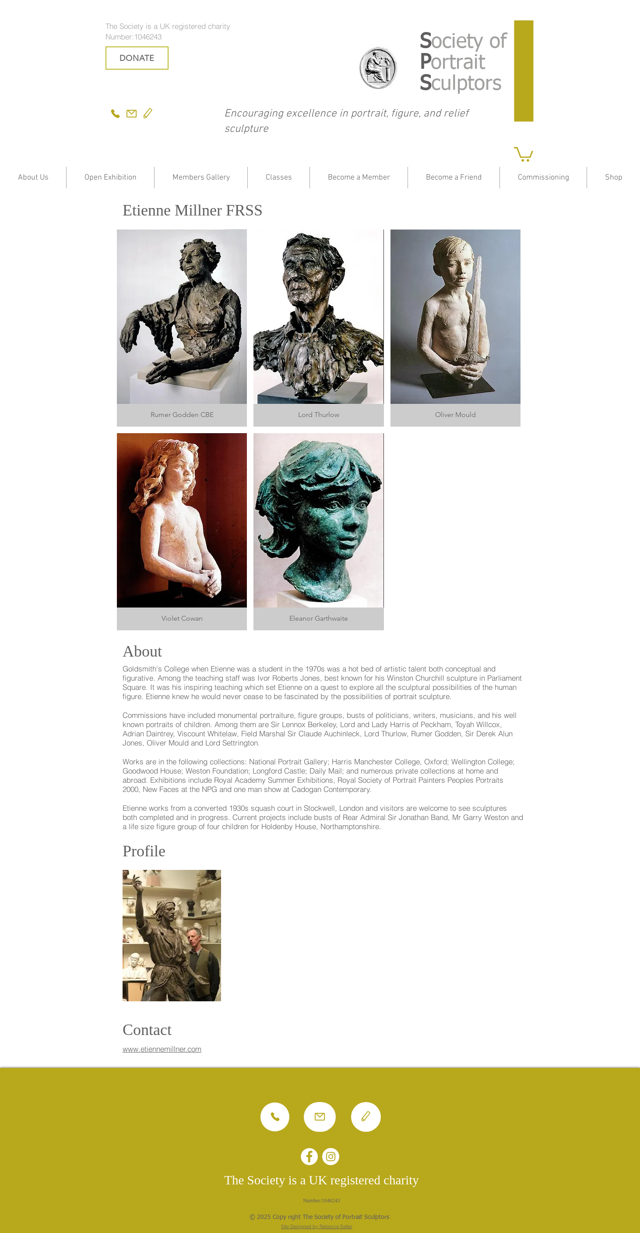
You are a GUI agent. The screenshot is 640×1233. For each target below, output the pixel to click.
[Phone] (115, 114)
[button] (523, 153)
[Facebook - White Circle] (309, 1156)
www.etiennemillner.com (162, 1048)
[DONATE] (137, 58)
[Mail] (131, 114)
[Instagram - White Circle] (330, 1156)
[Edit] (148, 114)
